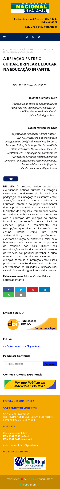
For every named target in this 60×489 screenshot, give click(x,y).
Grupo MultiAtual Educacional (20, 407)
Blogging (32, 479)
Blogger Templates (30, 484)
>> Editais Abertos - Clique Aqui (21, 346)
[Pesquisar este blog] (23, 364)
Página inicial (9, 49)
